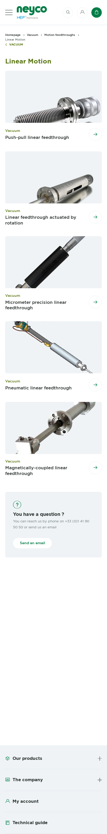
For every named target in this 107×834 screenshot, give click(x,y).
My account (26, 801)
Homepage (13, 35)
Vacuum (16, 44)
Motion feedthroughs (59, 35)
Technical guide (30, 822)
